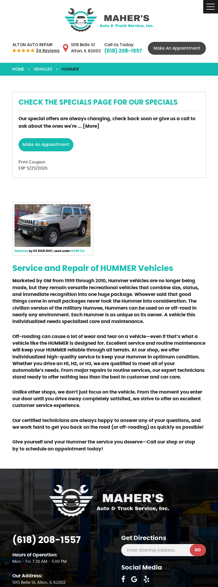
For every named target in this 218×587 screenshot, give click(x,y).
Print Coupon (32, 162)
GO (198, 550)
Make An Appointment (176, 48)
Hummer (21, 251)
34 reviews (47, 51)
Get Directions (143, 538)
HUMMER (70, 69)
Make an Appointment (46, 144)
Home (18, 69)
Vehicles (43, 69)
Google (134, 579)
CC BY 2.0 (77, 251)
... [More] (88, 126)
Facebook (123, 579)
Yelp (147, 579)
